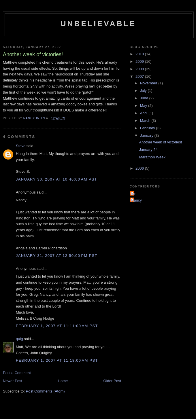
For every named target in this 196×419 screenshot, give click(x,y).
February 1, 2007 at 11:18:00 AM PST (57, 360)
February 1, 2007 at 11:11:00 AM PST (57, 326)
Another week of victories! (160, 142)
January (147, 135)
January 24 (148, 149)
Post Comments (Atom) (45, 391)
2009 (140, 61)
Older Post (112, 381)
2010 (140, 54)
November (149, 83)
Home (63, 381)
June (144, 98)
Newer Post (12, 381)
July (144, 90)
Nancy (136, 200)
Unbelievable (98, 23)
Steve (20, 146)
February (148, 128)
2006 (140, 168)
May (144, 105)
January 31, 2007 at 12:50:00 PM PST (56, 255)
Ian (133, 194)
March (146, 120)
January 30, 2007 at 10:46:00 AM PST (56, 179)
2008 (140, 69)
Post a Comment (17, 373)
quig (19, 339)
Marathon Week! (152, 157)
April (144, 113)
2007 (140, 76)
